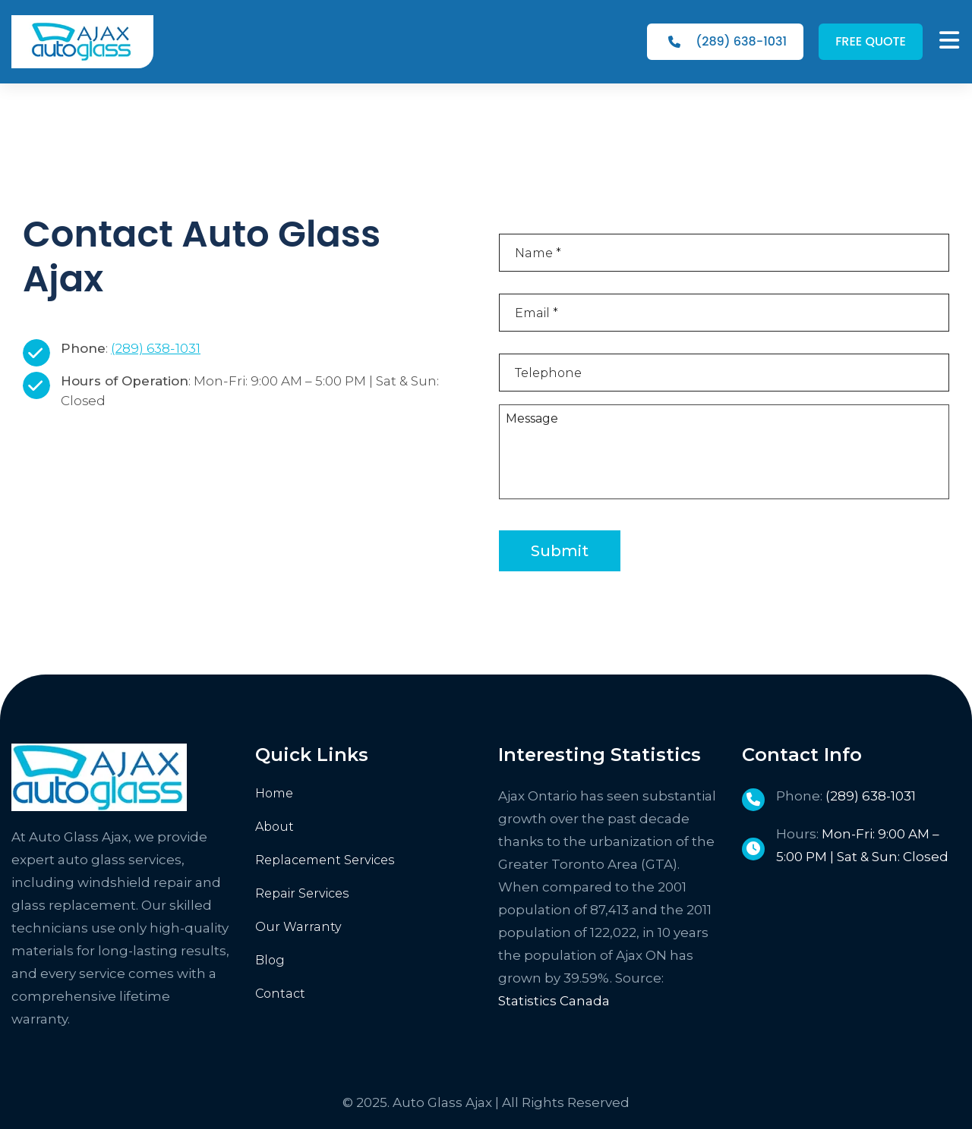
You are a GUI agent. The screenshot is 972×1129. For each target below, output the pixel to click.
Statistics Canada (554, 1000)
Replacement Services (325, 860)
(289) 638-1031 (727, 41)
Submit (560, 551)
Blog (270, 960)
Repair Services (302, 893)
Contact (280, 993)
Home (274, 793)
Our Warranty (298, 927)
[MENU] (949, 40)
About (274, 826)
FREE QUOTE (870, 41)
